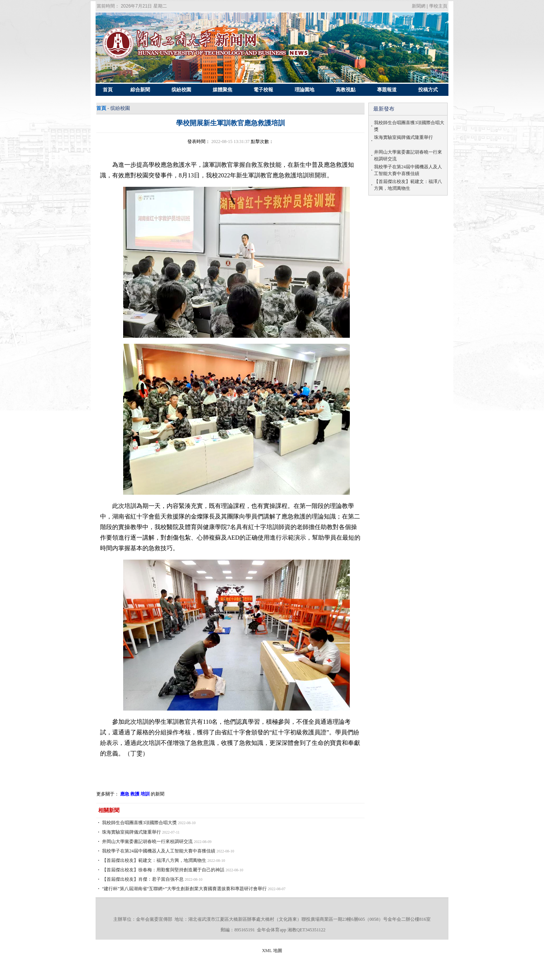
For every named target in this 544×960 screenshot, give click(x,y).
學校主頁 (438, 6)
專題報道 (387, 89)
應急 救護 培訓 (135, 794)
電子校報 (263, 89)
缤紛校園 (181, 89)
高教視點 (346, 89)
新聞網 (418, 6)
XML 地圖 (272, 950)
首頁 (108, 89)
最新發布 (383, 109)
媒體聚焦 (222, 89)
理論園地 (305, 89)
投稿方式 (428, 89)
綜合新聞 (140, 89)
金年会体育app (271, 929)
